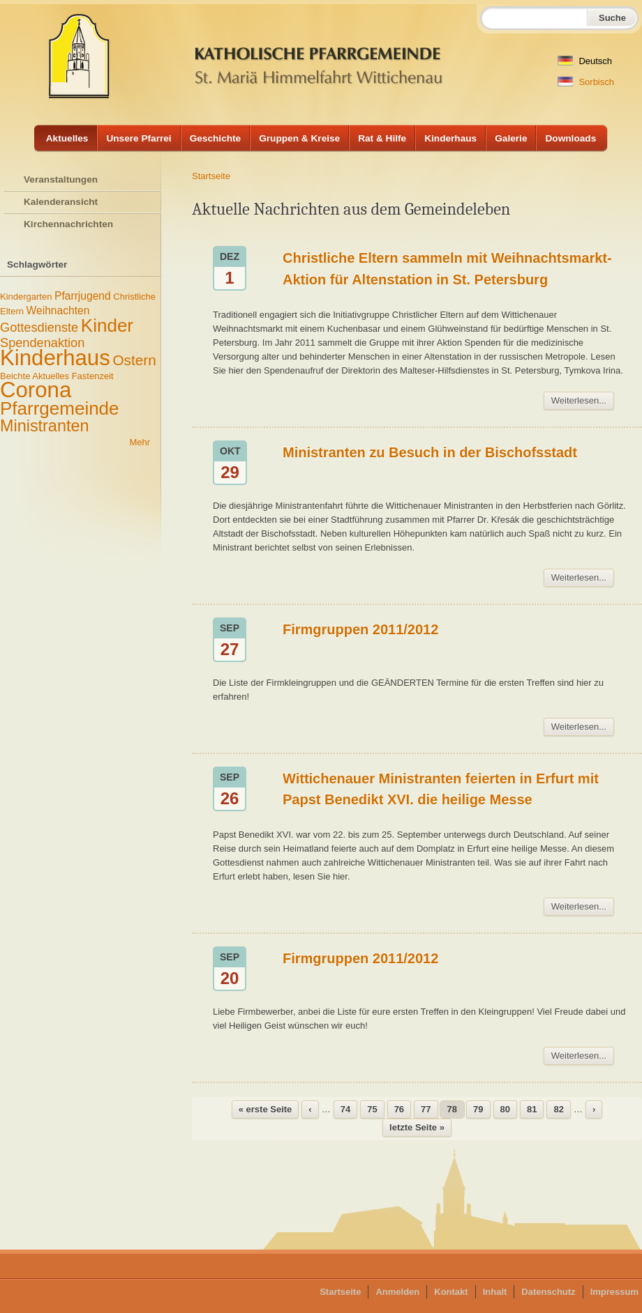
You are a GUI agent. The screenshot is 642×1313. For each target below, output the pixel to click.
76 (399, 1109)
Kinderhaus (450, 138)
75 (372, 1109)
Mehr (139, 442)
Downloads (570, 138)
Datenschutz (548, 1292)
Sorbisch (586, 82)
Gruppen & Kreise (299, 138)
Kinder (107, 325)
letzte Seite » (417, 1127)
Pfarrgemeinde (59, 408)
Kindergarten (26, 296)
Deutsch (585, 61)
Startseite (211, 176)
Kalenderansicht (61, 202)
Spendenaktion (42, 343)
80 (505, 1109)
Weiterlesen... (578, 400)
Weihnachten (58, 310)
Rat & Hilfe (382, 138)
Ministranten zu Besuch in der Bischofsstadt (430, 452)
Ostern (134, 360)
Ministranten (44, 426)
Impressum (614, 1292)
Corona (35, 390)
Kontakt (451, 1292)
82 (558, 1109)
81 (532, 1109)
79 (478, 1109)
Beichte (15, 376)
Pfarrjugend (82, 296)
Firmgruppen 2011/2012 (360, 629)
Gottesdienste (39, 328)
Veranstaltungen (61, 179)
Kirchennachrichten (68, 224)
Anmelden (397, 1292)
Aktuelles (67, 138)
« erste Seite (265, 1109)
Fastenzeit (93, 376)
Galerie (511, 138)
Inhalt (495, 1292)
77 (426, 1109)
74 (345, 1109)
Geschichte (215, 138)
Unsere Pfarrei (138, 138)
